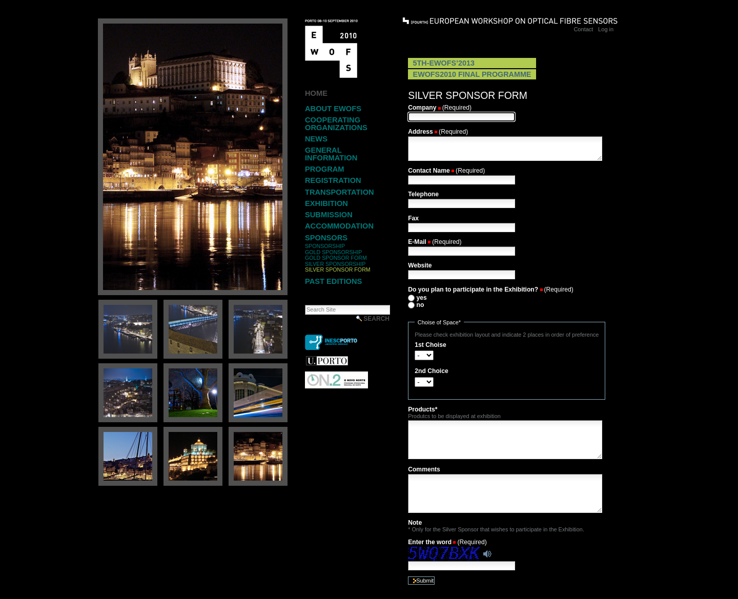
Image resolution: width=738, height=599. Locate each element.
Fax (413, 218)
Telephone (423, 194)
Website (420, 265)
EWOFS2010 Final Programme (472, 74)
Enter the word (430, 542)
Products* (422, 409)
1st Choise (430, 344)
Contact (583, 29)
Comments (424, 469)
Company (422, 107)
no (420, 304)
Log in (605, 29)
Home (316, 93)
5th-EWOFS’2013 (444, 63)
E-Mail (417, 241)
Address (420, 131)
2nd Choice (431, 371)
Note (415, 522)
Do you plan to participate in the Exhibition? (473, 289)
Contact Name (429, 170)
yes (422, 297)
